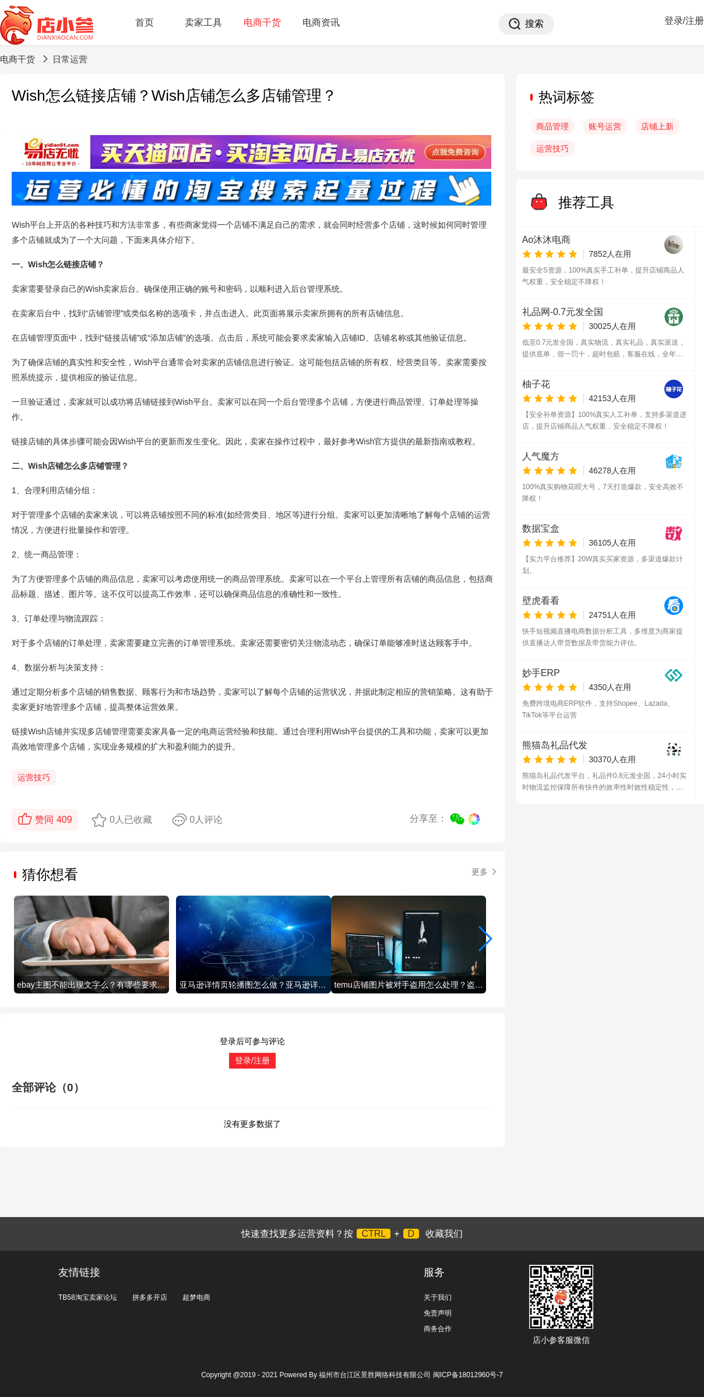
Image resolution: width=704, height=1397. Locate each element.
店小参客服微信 (561, 1340)
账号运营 (605, 126)
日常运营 (69, 59)
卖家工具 (203, 22)
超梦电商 (196, 1297)
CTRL (373, 1234)
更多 (484, 871)
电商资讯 (321, 22)
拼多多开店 (149, 1297)
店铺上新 (657, 126)
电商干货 (262, 22)
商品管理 (552, 126)
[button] (484, 939)
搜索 (534, 24)
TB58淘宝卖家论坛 (87, 1297)
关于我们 (438, 1297)
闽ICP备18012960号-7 (468, 1375)
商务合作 (438, 1329)
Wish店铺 (46, 466)
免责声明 (438, 1313)
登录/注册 (684, 21)
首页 (144, 22)
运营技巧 (33, 777)
